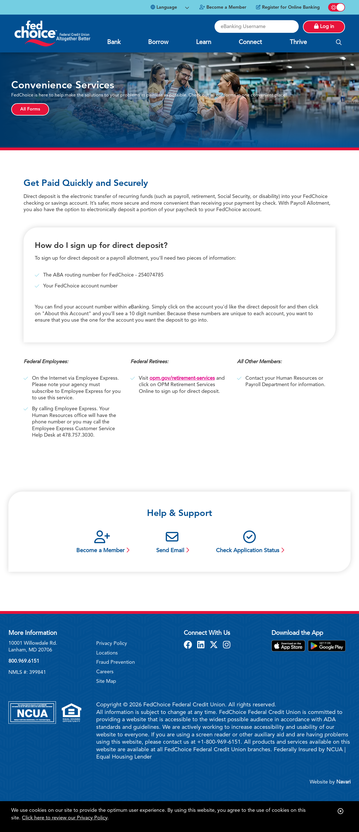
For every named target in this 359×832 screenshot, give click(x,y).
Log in (324, 26)
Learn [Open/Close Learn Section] (203, 42)
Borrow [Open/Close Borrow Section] (158, 42)
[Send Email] (172, 543)
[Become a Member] (222, 7)
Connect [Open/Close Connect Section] (250, 42)
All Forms (30, 109)
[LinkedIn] (202, 645)
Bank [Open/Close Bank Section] (114, 42)
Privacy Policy (111, 643)
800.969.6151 (23, 661)
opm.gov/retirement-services (182, 378)
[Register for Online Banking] (288, 7)
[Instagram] (226, 645)
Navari (343, 782)
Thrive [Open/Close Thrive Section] (298, 42)
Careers (105, 671)
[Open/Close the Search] (339, 42)
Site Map (106, 681)
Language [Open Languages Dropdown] (164, 7)
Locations (107, 653)
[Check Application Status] (249, 543)
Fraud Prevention (115, 662)
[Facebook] (189, 645)
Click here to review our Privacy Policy (64, 818)
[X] (215, 645)
